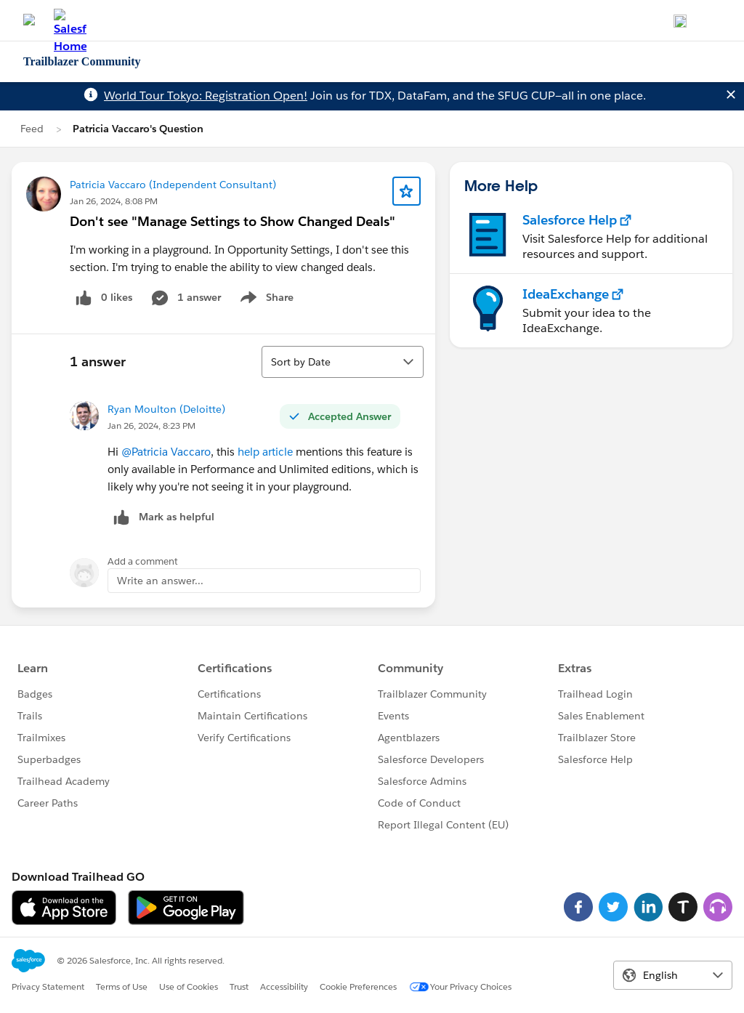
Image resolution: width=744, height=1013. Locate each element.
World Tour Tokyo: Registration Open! (205, 95)
